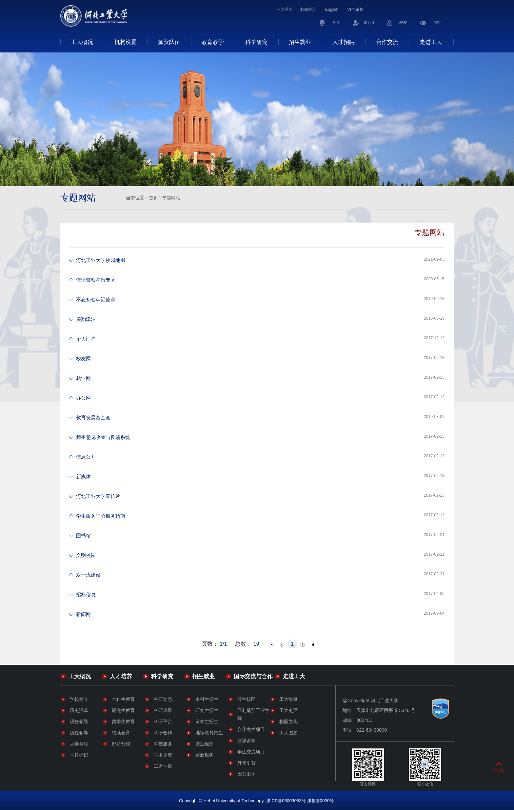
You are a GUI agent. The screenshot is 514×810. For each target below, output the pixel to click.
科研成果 (163, 710)
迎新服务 (204, 755)
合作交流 (387, 42)
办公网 (83, 398)
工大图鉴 (288, 732)
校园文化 (288, 721)
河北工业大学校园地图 (100, 260)
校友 (403, 22)
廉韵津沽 (86, 319)
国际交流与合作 (253, 676)
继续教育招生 (209, 732)
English (332, 9)
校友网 (83, 358)
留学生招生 (206, 721)
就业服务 (204, 743)
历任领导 (79, 732)
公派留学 (246, 740)
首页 (153, 197)
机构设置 (125, 42)
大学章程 (79, 743)
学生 (336, 22)
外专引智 (246, 762)
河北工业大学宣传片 (98, 496)
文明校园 (86, 555)
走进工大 (431, 42)
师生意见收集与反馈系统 (103, 437)
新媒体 (83, 476)
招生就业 (300, 42)
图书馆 (83, 535)
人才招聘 (343, 42)
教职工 (370, 22)
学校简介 (79, 699)
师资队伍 (169, 42)
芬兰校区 (246, 699)
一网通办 (284, 9)
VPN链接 (355, 9)
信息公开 (86, 457)
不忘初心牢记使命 (95, 299)
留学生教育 (123, 721)
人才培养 (121, 676)
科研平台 (163, 721)
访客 (437, 22)
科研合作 (163, 732)
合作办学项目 (251, 729)
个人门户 (86, 339)
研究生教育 (123, 710)
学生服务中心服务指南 (100, 516)
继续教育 (121, 732)
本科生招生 (206, 699)
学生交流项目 (251, 751)
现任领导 (79, 721)
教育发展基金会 (93, 417)
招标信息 (86, 594)
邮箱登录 (308, 9)
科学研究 (256, 42)
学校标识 (79, 755)
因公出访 (246, 774)
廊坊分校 (121, 743)
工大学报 (163, 766)
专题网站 (171, 197)
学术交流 (163, 755)
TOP (498, 767)
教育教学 (213, 42)
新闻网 (83, 614)
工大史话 (288, 710)
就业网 (83, 378)
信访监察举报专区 (95, 280)
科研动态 (163, 699)
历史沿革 (79, 710)
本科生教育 (123, 699)
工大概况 (82, 42)
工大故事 (288, 699)
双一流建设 (88, 575)
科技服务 (163, 743)
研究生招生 (206, 710)
